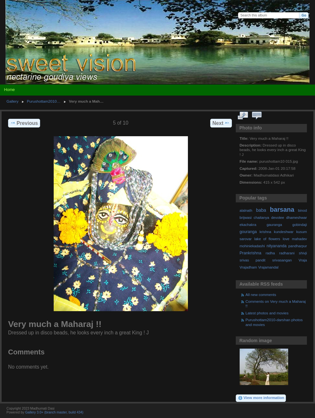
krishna (265, 232)
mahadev (299, 239)
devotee (277, 217)
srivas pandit (253, 260)
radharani (286, 253)
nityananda (276, 246)
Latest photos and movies (266, 313)
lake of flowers (267, 239)
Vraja (303, 260)
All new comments (260, 294)
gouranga (248, 231)
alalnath (246, 210)
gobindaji (299, 225)
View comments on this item (257, 115)
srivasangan (282, 260)
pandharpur (297, 246)
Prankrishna (250, 253)
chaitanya (261, 217)
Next (221, 123)
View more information (261, 398)
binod (302, 210)
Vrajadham (248, 267)
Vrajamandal (268, 267)
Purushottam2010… (43, 101)
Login (304, 5)
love (286, 239)
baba (261, 210)
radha (270, 253)
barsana (282, 209)
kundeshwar (284, 232)
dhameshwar (296, 217)
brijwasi (246, 217)
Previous (24, 123)
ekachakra (248, 225)
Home (9, 89)
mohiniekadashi (252, 246)
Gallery (12, 101)
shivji (303, 253)
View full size (243, 115)
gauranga (274, 225)
